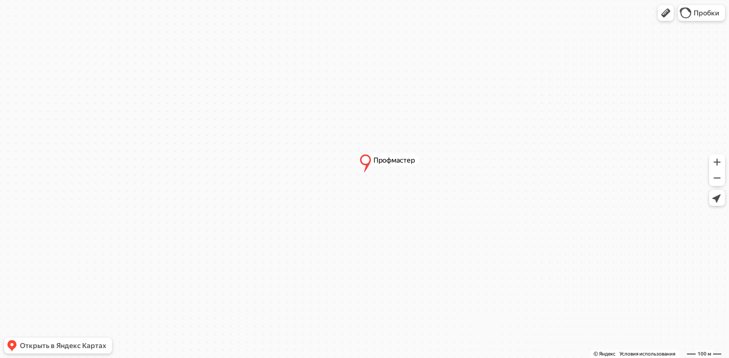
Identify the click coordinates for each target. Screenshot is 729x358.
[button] (666, 13)
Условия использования (647, 354)
